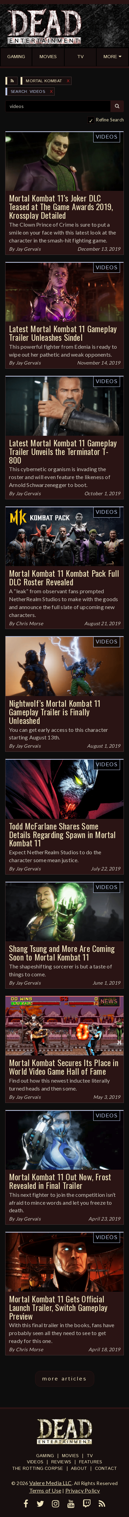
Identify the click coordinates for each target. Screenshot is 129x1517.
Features (91, 1462)
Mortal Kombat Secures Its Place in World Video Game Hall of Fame (63, 1066)
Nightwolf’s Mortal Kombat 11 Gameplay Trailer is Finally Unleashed (55, 711)
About (79, 1468)
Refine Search (110, 119)
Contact (106, 1468)
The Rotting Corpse (37, 1468)
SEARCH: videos (28, 92)
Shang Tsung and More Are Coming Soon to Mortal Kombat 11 (62, 952)
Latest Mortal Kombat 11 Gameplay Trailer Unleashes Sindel (63, 332)
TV (90, 1456)
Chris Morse (29, 623)
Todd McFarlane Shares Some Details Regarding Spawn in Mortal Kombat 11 (62, 834)
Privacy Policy (82, 1490)
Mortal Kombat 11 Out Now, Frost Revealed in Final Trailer (60, 1180)
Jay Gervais (28, 249)
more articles (64, 1379)
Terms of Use (45, 1490)
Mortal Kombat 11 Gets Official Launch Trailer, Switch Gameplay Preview (58, 1307)
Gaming (45, 1456)
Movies (70, 1456)
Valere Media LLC (50, 1483)
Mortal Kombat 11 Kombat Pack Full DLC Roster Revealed (64, 577)
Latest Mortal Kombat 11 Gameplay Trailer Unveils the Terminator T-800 (63, 451)
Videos (107, 137)
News (109, 1002)
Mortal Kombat (44, 81)
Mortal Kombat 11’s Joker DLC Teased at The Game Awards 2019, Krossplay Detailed (61, 206)
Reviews (61, 1462)
